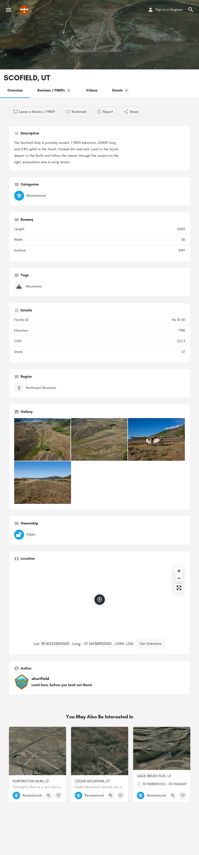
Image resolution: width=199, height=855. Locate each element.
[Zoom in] (179, 571)
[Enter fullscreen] (179, 587)
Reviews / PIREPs (54, 90)
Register (176, 9)
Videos (91, 90)
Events (120, 90)
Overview (15, 90)
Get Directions (150, 643)
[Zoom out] (179, 578)
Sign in (160, 9)
